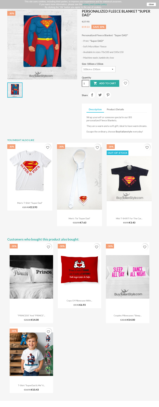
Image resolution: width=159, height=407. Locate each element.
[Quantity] (85, 83)
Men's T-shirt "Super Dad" (29, 203)
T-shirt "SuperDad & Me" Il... (31, 385)
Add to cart (104, 83)
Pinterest (108, 95)
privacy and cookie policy (95, 4)
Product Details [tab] (115, 109)
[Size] (99, 69)
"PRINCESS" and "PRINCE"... (31, 315)
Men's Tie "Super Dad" (79, 218)
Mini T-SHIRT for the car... (129, 218)
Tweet (100, 95)
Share (92, 95)
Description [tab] (95, 109)
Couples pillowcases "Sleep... (128, 315)
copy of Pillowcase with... (79, 300)
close (151, 4)
